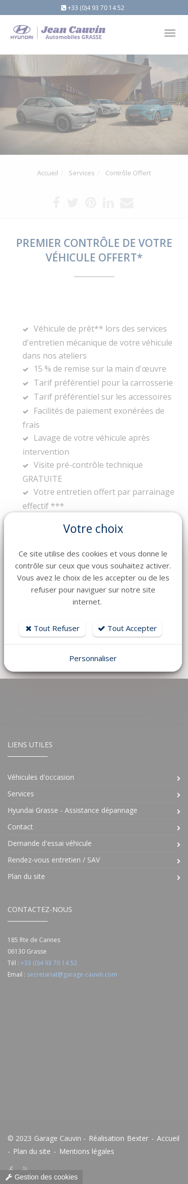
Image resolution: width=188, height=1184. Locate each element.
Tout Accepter (127, 628)
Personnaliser (93, 658)
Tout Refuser (53, 628)
